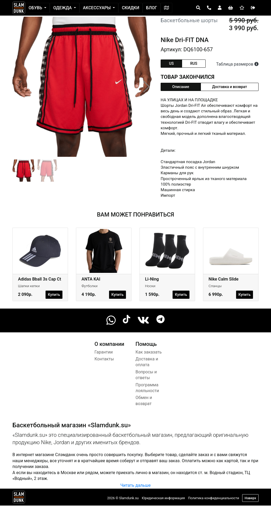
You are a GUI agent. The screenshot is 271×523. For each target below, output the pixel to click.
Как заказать (149, 352)
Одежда (63, 7)
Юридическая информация (163, 498)
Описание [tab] (180, 87)
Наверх (250, 498)
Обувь (36, 7)
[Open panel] (198, 8)
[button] (146, 87)
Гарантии (103, 352)
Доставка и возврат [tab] (229, 87)
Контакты (104, 358)
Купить (54, 294)
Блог (151, 7)
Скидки (130, 7)
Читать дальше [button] (135, 485)
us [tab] (171, 63)
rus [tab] (193, 63)
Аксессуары (97, 7)
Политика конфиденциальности (213, 498)
